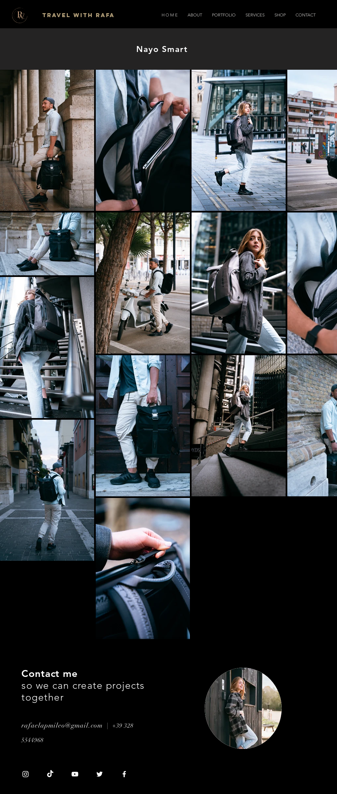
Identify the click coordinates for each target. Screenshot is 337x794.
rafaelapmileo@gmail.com (62, 725)
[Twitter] (99, 774)
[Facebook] (124, 774)
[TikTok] (50, 774)
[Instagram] (25, 774)
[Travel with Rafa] (79, 15)
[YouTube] (75, 774)
